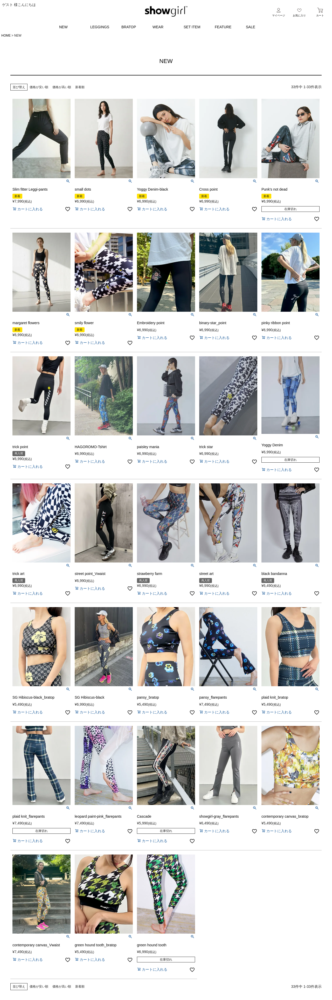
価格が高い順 (61, 87)
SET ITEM (192, 27)
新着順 (80, 87)
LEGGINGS (99, 27)
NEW (63, 27)
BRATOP (128, 27)
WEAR (158, 27)
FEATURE (223, 27)
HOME (6, 35)
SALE (250, 27)
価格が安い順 (39, 87)
